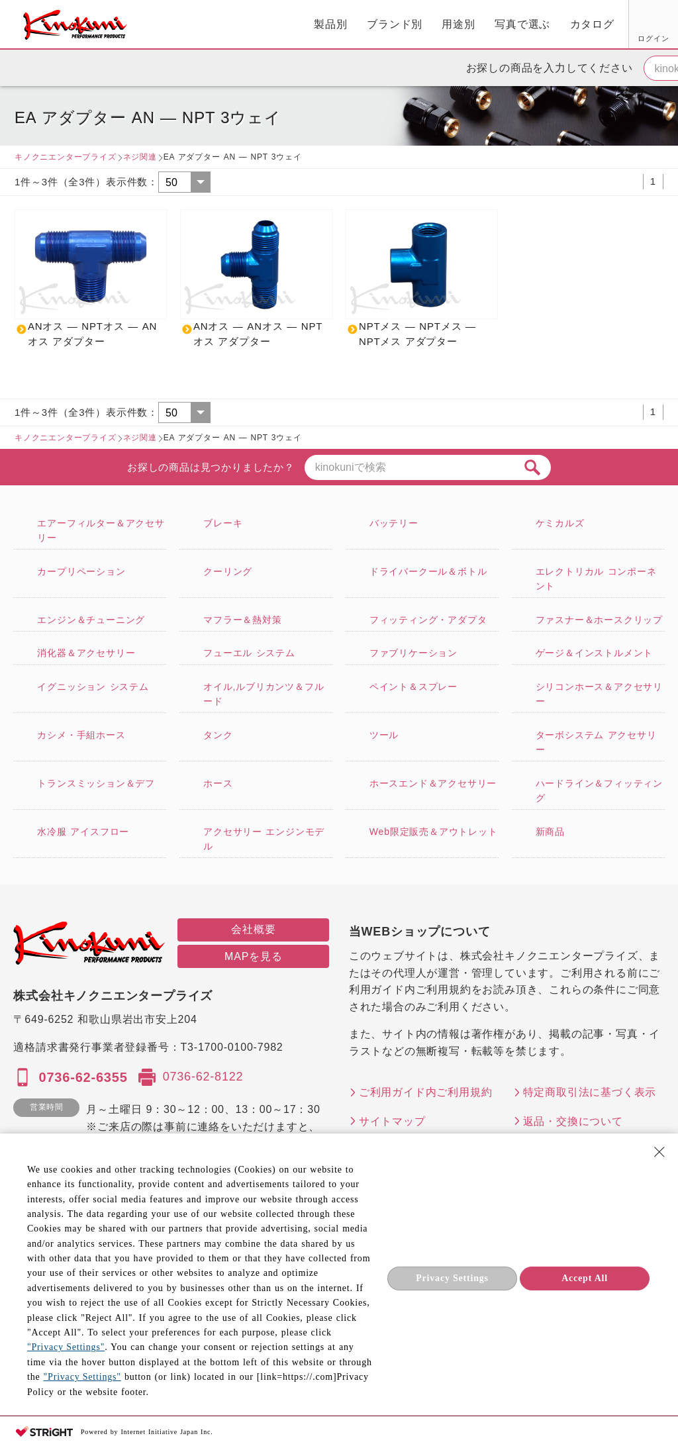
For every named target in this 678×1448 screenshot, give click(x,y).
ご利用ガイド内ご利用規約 (426, 1092)
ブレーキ (222, 523)
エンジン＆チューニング (91, 619)
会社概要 (253, 929)
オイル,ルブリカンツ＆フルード (263, 693)
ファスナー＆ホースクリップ (599, 619)
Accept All (584, 1278)
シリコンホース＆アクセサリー (599, 693)
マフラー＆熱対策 (242, 619)
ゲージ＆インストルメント (595, 653)
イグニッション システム (92, 686)
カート (658, 25)
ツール (384, 735)
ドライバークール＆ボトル (428, 571)
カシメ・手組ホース (81, 735)
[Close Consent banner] (659, 1152)
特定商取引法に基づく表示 (590, 1092)
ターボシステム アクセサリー (596, 742)
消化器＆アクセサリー (86, 653)
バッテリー (393, 523)
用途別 (313, 24)
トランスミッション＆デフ (96, 783)
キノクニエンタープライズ (66, 157)
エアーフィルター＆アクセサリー (100, 530)
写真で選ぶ (378, 24)
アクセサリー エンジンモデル (263, 838)
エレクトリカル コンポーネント (596, 578)
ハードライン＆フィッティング (599, 790)
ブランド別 (250, 24)
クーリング (227, 571)
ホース (217, 783)
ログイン (504, 38)
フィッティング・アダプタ (428, 619)
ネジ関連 (140, 157)
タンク (217, 735)
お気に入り (554, 38)
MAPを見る (253, 956)
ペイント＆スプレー (413, 686)
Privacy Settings (452, 1278)
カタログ (447, 24)
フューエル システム (249, 653)
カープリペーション (81, 571)
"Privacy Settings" (66, 1347)
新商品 (550, 831)
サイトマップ (392, 1121)
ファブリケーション (413, 653)
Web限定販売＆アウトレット (433, 831)
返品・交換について (573, 1121)
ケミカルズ (560, 523)
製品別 (186, 24)
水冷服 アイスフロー (83, 831)
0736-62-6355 (82, 1077)
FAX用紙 (604, 38)
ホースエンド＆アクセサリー (433, 783)
